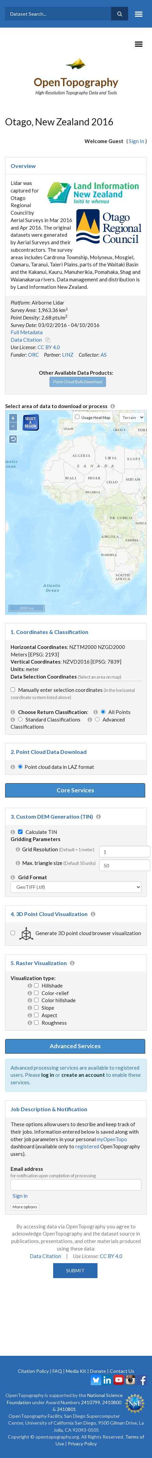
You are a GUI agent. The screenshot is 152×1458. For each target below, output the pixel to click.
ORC (33, 355)
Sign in (20, 1196)
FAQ (57, 1371)
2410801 (66, 1409)
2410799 (90, 1402)
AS (104, 355)
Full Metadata (27, 332)
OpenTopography (76, 82)
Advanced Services (75, 1046)
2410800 (111, 1402)
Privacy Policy (82, 1443)
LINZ (68, 355)
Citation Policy (33, 1371)
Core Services (75, 790)
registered (87, 1146)
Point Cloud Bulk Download (77, 381)
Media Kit (76, 1371)
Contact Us (122, 1371)
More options (25, 1206)
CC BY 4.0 (48, 347)
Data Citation (26, 340)
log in (47, 1075)
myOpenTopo (112, 1139)
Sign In (136, 141)
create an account (83, 1075)
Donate (98, 1371)
